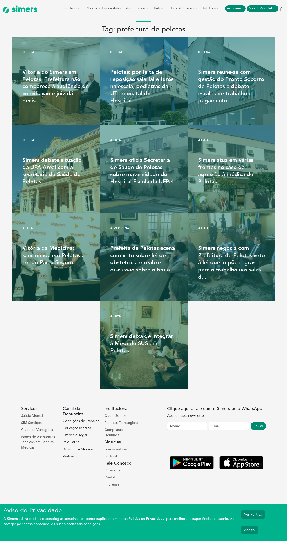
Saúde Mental (32, 415)
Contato (111, 477)
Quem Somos (115, 415)
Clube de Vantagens (37, 429)
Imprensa (112, 484)
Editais (129, 8)
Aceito (249, 530)
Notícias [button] (159, 8)
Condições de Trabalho (81, 421)
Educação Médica (77, 428)
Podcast (111, 456)
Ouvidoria (112, 470)
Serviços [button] (142, 8)
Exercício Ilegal (75, 435)
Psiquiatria (71, 442)
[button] (281, 9)
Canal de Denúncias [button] (184, 8)
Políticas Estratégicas (121, 422)
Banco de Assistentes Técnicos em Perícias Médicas (38, 442)
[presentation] (200, 444)
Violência (70, 456)
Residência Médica (78, 449)
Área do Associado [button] (261, 8)
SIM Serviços (31, 422)
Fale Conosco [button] (212, 8)
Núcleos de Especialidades (104, 8)
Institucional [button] (73, 8)
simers (20, 9)
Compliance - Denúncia (115, 432)
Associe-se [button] (234, 8)
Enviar (258, 426)
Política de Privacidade (146, 518)
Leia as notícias (116, 449)
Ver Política (253, 514)
